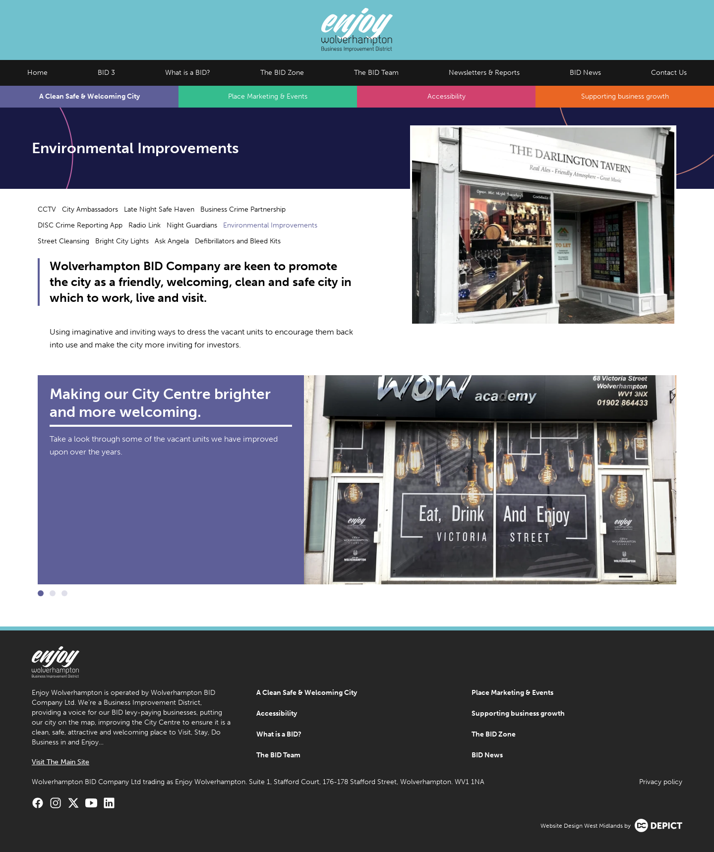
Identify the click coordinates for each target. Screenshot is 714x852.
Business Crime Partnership (243, 209)
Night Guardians (192, 225)
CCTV (47, 209)
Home (37, 72)
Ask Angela (172, 241)
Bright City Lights (122, 241)
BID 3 (106, 72)
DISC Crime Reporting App (80, 225)
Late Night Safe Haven (159, 209)
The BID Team (376, 72)
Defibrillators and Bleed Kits (238, 241)
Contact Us (669, 72)
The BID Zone (282, 72)
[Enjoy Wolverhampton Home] (357, 30)
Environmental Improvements (270, 225)
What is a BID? (187, 72)
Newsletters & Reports (484, 72)
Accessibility (446, 96)
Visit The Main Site (60, 762)
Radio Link (144, 225)
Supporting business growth (625, 96)
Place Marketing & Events (267, 96)
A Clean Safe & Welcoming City (89, 96)
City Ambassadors (90, 209)
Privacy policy (660, 782)
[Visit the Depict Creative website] (658, 825)
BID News (585, 72)
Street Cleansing (63, 241)
